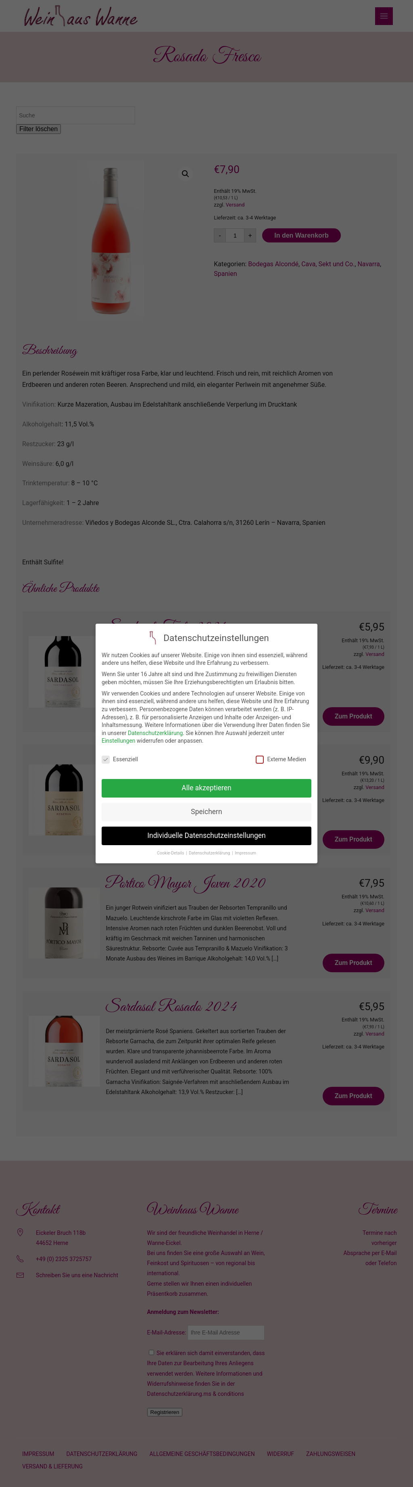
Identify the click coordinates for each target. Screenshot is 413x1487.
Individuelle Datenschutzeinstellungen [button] (206, 831)
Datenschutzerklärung (155, 729)
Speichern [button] (206, 808)
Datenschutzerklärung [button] (210, 849)
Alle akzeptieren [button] (206, 784)
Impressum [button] (245, 849)
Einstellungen (119, 737)
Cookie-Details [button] (171, 849)
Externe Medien (281, 755)
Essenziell (120, 755)
